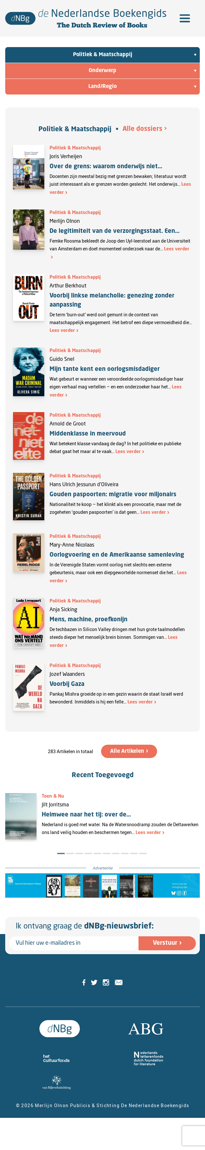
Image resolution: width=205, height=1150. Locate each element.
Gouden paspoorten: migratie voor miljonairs (113, 495)
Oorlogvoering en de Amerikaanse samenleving (117, 555)
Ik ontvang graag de (85, 926)
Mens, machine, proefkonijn (88, 620)
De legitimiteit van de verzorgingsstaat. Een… (115, 231)
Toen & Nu (53, 796)
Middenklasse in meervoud (88, 434)
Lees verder (62, 330)
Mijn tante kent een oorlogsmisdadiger (105, 369)
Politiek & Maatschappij (74, 129)
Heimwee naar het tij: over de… (86, 815)
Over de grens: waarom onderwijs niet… (106, 167)
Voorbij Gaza (67, 684)
